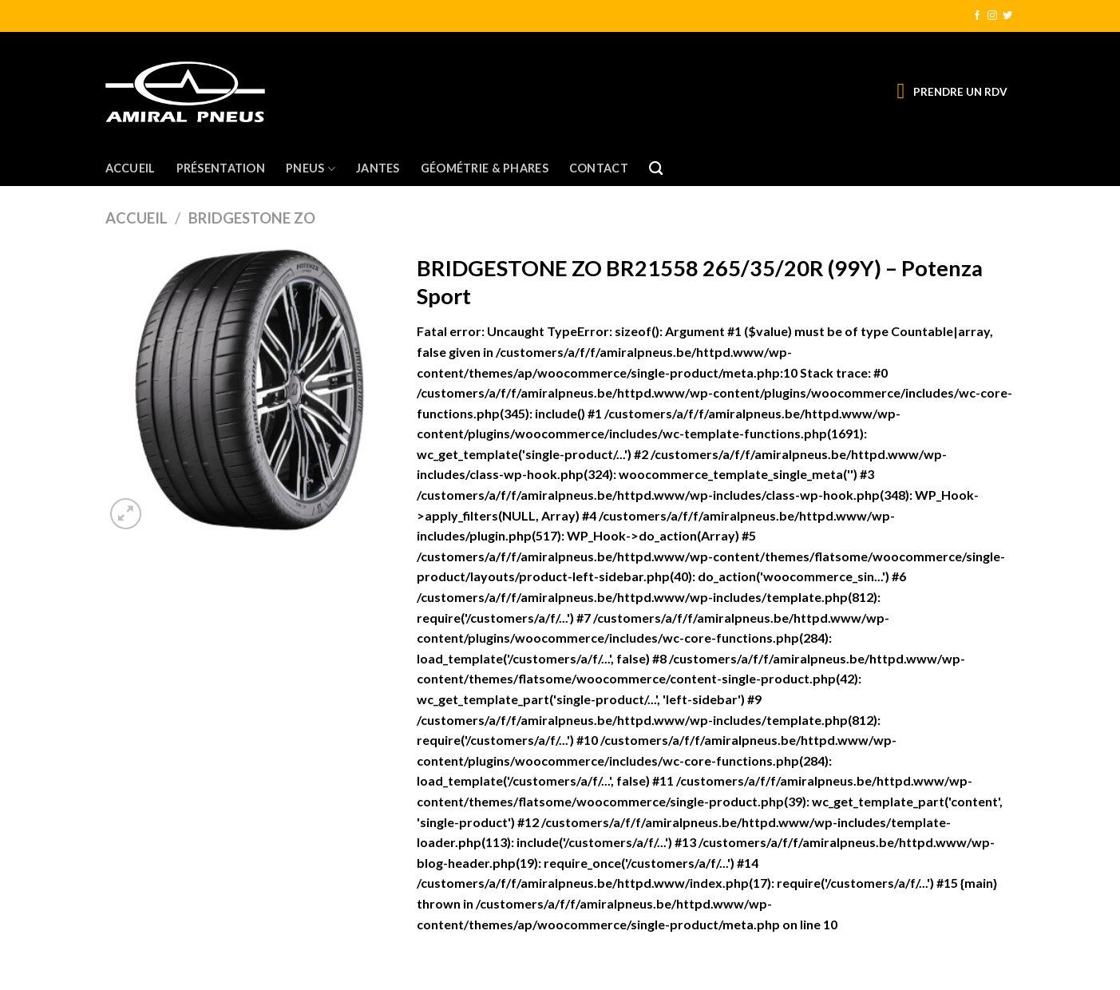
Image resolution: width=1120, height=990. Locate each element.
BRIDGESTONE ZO (251, 218)
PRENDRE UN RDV (960, 91)
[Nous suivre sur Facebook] (977, 16)
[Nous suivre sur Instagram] (992, 16)
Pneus (310, 168)
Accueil (130, 168)
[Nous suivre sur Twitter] (1007, 16)
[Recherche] (656, 168)
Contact (598, 168)
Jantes (378, 168)
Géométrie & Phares (484, 168)
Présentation (220, 168)
